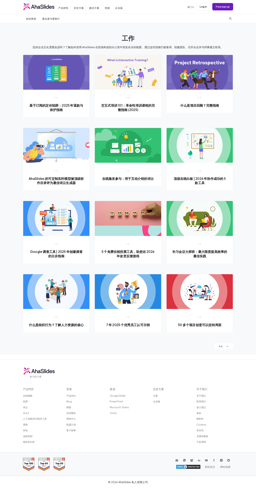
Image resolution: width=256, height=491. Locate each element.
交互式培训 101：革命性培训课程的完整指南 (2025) (128, 107)
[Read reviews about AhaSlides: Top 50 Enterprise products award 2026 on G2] (59, 464)
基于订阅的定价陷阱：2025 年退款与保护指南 (56, 107)
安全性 (200, 430)
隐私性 (200, 418)
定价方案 (81, 7)
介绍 (128, 97)
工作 (56, 97)
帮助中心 (71, 418)
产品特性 (65, 7)
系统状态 (210, 466)
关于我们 (201, 395)
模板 (68, 407)
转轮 (25, 430)
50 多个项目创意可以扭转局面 (200, 325)
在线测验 (28, 395)
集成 (112, 389)
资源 (110, 7)
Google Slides (118, 395)
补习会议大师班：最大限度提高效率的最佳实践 (200, 254)
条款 (198, 413)
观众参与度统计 (51, 18)
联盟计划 (71, 424)
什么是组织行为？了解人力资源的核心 (56, 327)
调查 (25, 424)
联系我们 (201, 401)
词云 (25, 407)
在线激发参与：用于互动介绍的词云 (128, 178)
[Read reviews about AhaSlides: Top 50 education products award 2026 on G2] (44, 464)
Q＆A (26, 413)
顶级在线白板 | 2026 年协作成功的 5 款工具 (199, 180)
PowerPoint (116, 401)
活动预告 (71, 413)
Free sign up (222, 6)
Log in (202, 6)
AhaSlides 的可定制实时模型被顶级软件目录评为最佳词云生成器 (56, 180)
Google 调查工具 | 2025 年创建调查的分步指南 (56, 254)
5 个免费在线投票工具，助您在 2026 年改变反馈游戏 (128, 254)
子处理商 (201, 441)
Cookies (201, 424)
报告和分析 (29, 441)
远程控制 (28, 436)
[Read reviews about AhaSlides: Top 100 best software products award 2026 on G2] (28, 464)
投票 (25, 401)
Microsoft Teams (119, 407)
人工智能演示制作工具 (35, 418)
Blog (69, 401)
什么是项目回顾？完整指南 (199, 105)
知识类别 (31, 18)
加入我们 (201, 407)
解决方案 (97, 7)
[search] (230, 18)
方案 (155, 395)
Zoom (113, 413)
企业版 (123, 7)
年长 (224, 351)
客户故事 (71, 430)
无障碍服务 (202, 436)
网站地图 (225, 466)
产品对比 (71, 395)
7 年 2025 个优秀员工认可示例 (128, 325)
